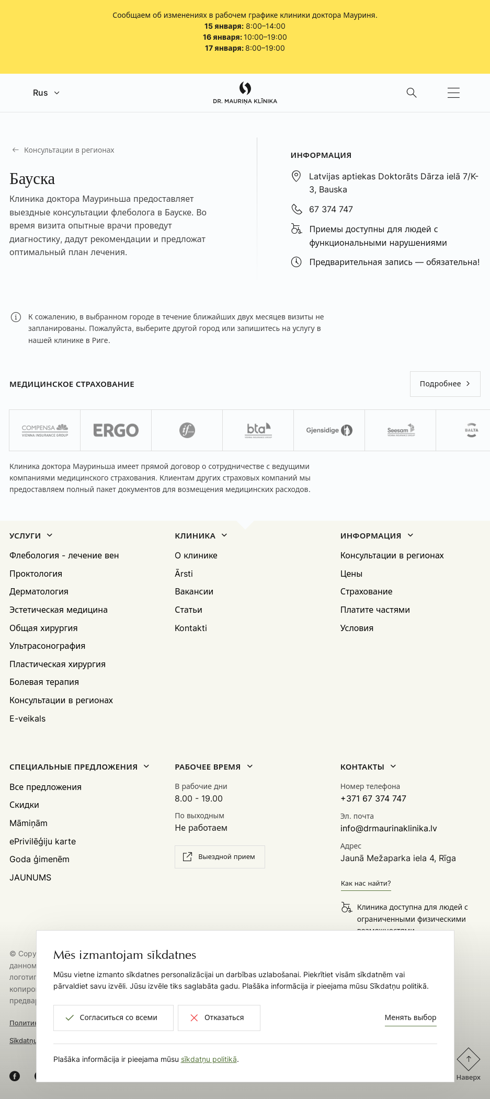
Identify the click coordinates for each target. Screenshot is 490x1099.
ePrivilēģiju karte (42, 841)
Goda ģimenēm (39, 859)
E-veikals (27, 718)
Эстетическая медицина (58, 609)
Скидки (24, 804)
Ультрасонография (47, 645)
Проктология (35, 573)
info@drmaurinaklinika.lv (388, 828)
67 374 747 (331, 209)
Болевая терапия (44, 682)
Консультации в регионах (69, 149)
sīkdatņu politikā (209, 1059)
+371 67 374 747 (373, 798)
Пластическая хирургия (57, 664)
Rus (40, 92)
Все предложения (45, 787)
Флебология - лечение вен (64, 555)
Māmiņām (28, 823)
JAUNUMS (30, 877)
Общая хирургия (43, 628)
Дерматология (39, 591)
